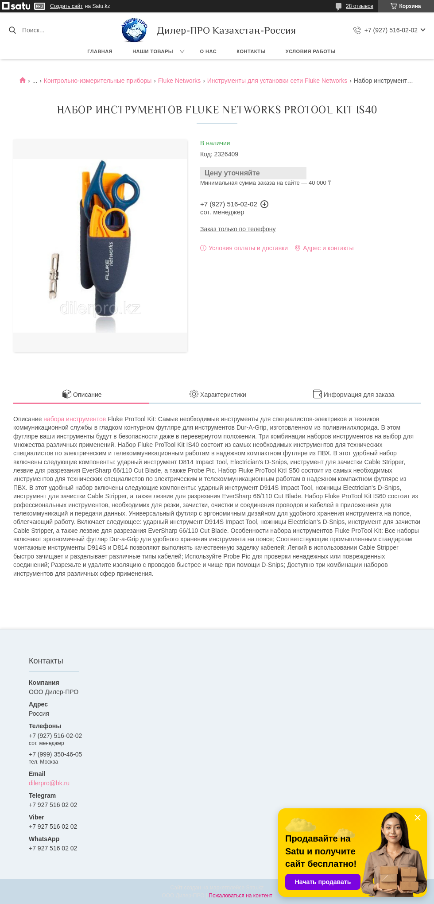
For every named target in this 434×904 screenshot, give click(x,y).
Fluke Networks (179, 80)
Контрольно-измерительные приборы (98, 80)
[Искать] (12, 30)
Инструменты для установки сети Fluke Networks (277, 80)
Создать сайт (66, 6)
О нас (208, 51)
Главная (99, 51)
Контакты (251, 51)
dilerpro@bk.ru (49, 783)
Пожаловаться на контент (240, 895)
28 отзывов (359, 6)
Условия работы (311, 51)
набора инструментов (74, 419)
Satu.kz (255, 888)
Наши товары (152, 51)
